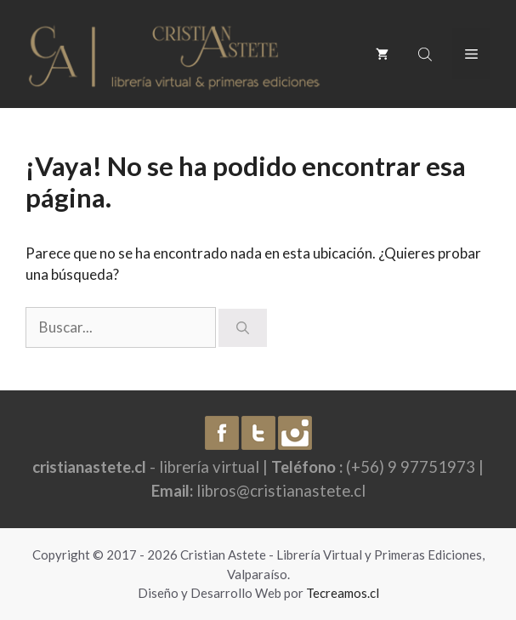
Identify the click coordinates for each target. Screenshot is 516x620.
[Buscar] (242, 328)
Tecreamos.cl (342, 592)
